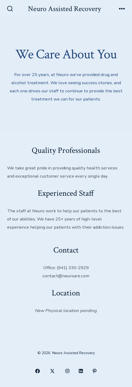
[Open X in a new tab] (52, 371)
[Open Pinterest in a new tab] (94, 371)
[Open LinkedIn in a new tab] (81, 371)
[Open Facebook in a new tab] (37, 371)
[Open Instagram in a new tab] (67, 371)
